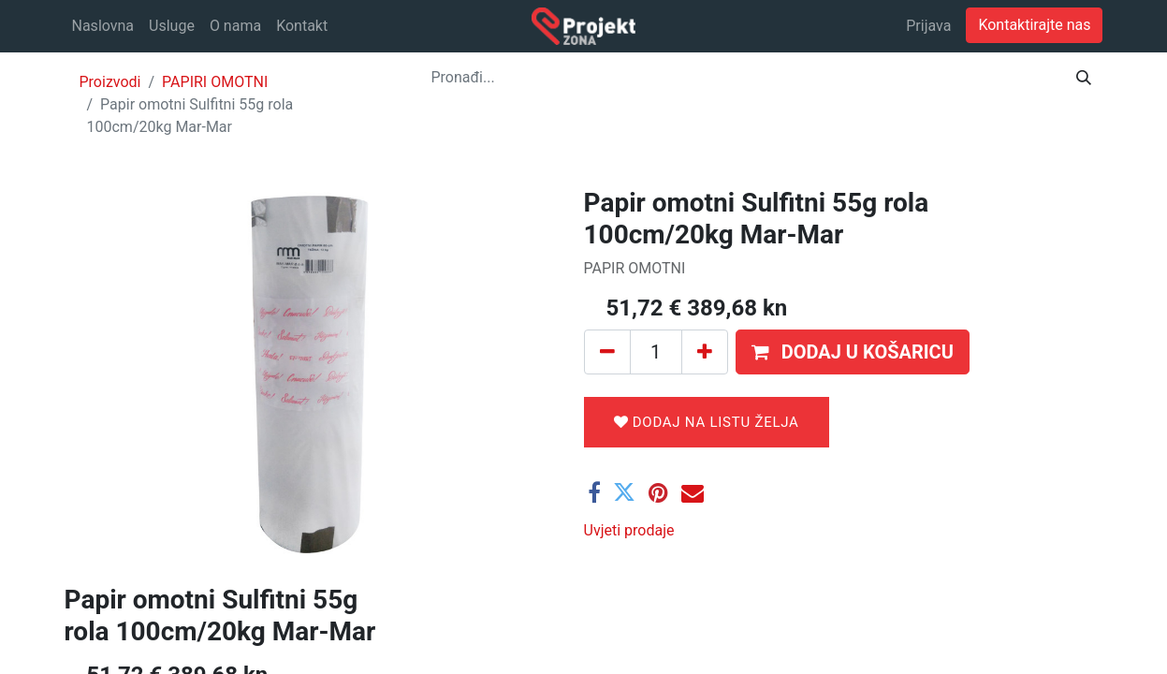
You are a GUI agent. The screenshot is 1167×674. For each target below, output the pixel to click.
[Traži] (1083, 77)
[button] (853, 352)
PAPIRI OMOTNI (215, 82)
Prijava (928, 26)
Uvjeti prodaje (629, 530)
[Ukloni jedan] (607, 352)
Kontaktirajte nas (1034, 25)
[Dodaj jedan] (704, 352)
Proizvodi (110, 82)
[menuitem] (103, 26)
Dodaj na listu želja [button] (706, 422)
